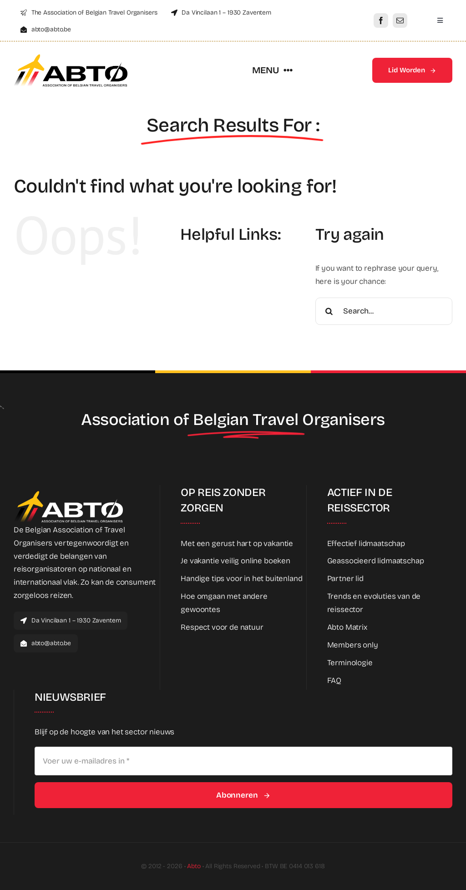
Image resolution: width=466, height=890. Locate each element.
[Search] (329, 311)
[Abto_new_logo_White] (68, 493)
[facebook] (381, 20)
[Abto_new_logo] (70, 56)
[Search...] (383, 311)
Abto (193, 866)
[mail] (400, 20)
